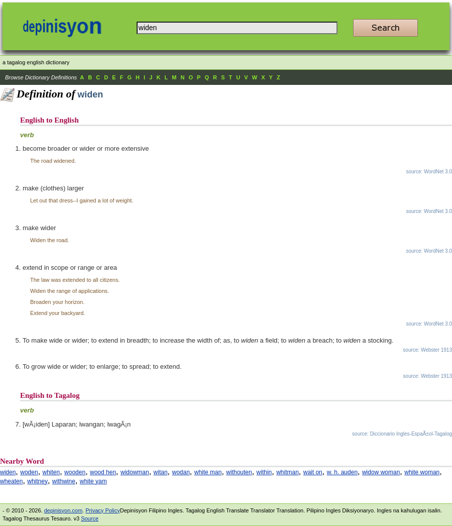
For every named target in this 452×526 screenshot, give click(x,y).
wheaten (11, 481)
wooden (74, 472)
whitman (287, 472)
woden (29, 472)
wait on (312, 472)
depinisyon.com (63, 510)
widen (8, 472)
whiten (51, 472)
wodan (180, 472)
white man (208, 472)
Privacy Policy (102, 510)
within (264, 472)
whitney (37, 481)
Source (89, 518)
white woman (421, 472)
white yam (93, 481)
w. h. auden (342, 472)
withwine (63, 481)
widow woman (381, 472)
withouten (239, 472)
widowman (135, 472)
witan (161, 472)
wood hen (103, 472)
